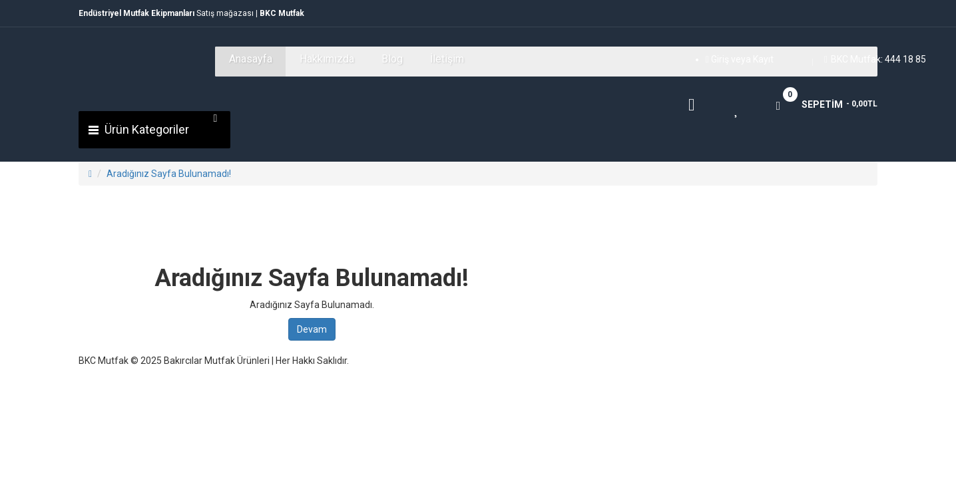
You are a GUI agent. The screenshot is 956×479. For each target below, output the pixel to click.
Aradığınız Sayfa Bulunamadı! (169, 173)
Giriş (721, 59)
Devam (312, 329)
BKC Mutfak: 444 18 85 (875, 59)
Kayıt (763, 59)
